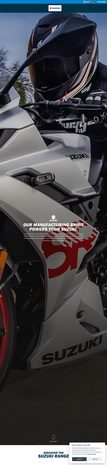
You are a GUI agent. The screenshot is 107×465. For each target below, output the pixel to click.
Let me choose (91, 454)
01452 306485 (101, 2)
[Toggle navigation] (1, 8)
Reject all (95, 459)
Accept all (79, 459)
